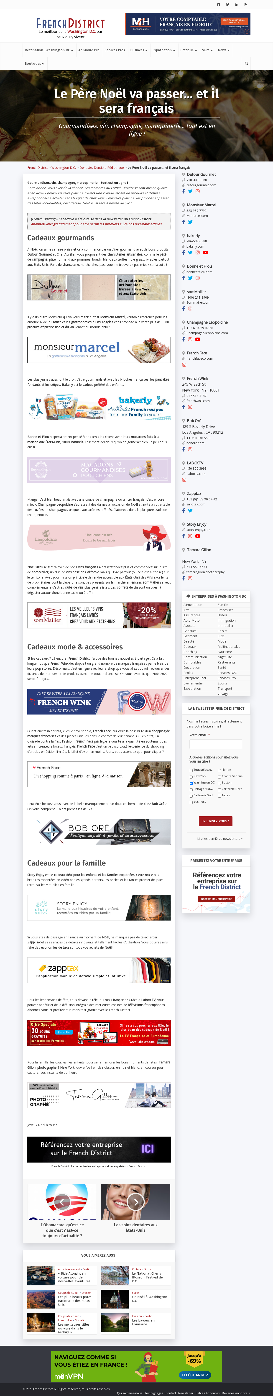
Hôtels (222, 615)
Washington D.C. (63, 167)
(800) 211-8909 (195, 297)
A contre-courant (69, 1269)
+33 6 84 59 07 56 (197, 328)
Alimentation (193, 604)
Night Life (225, 657)
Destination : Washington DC (47, 50)
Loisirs (222, 631)
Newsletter (185, 1390)
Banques (190, 631)
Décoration (192, 667)
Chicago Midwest (204, 789)
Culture (136, 1269)
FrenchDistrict (37, 167)
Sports (222, 683)
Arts (186, 610)
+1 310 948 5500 (196, 438)
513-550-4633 (194, 567)
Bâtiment (190, 636)
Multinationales (229, 646)
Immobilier (65, 1320)
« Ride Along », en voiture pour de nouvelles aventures (75, 1277)
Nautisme (225, 652)
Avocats (189, 625)
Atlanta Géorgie (232, 776)
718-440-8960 (194, 180)
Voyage (223, 694)
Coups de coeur (68, 1293)
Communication (195, 657)
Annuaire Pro (89, 50)
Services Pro (227, 678)
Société (79, 1320)
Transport (225, 688)
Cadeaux (190, 646)
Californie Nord (232, 789)
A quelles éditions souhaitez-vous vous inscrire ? (214, 759)
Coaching (190, 652)
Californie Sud (203, 795)
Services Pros (115, 50)
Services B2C (227, 673)
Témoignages (154, 1390)
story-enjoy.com (196, 530)
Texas (226, 795)
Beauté (189, 641)
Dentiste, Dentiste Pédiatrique (101, 167)
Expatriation (162, 50)
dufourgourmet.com (199, 185)
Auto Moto (192, 620)
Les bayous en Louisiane (148, 1320)
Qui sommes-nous (129, 1390)
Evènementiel (193, 683)
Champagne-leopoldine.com (205, 333)
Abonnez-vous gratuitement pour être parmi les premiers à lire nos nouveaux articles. (96, 224)
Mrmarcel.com (195, 215)
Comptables (192, 662)
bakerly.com (193, 246)
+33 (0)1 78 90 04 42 (199, 499)
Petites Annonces (208, 1390)
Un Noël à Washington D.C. (149, 1297)
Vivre (205, 50)
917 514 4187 (194, 396)
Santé (222, 667)
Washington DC (204, 782)
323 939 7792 (194, 210)
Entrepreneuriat (195, 678)
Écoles (188, 673)
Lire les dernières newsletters (220, 836)
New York (200, 776)
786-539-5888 (194, 241)
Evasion (87, 1293)
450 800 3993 (194, 468)
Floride (226, 770)
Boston (227, 782)
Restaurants (226, 662)
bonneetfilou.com (197, 272)
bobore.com (193, 443)
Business (137, 50)
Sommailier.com (196, 302)
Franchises (225, 610)
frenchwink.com (196, 401)
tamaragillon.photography (203, 572)
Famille (223, 604)
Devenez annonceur (236, 1390)
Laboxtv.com (194, 473)
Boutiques (33, 63)
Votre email (199, 735)
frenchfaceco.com (197, 358)
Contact (171, 1390)
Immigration (227, 620)
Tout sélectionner (204, 770)
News (222, 50)
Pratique (187, 50)
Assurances (192, 615)
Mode (222, 641)
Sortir (86, 1269)
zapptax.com (193, 504)
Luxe (221, 636)
